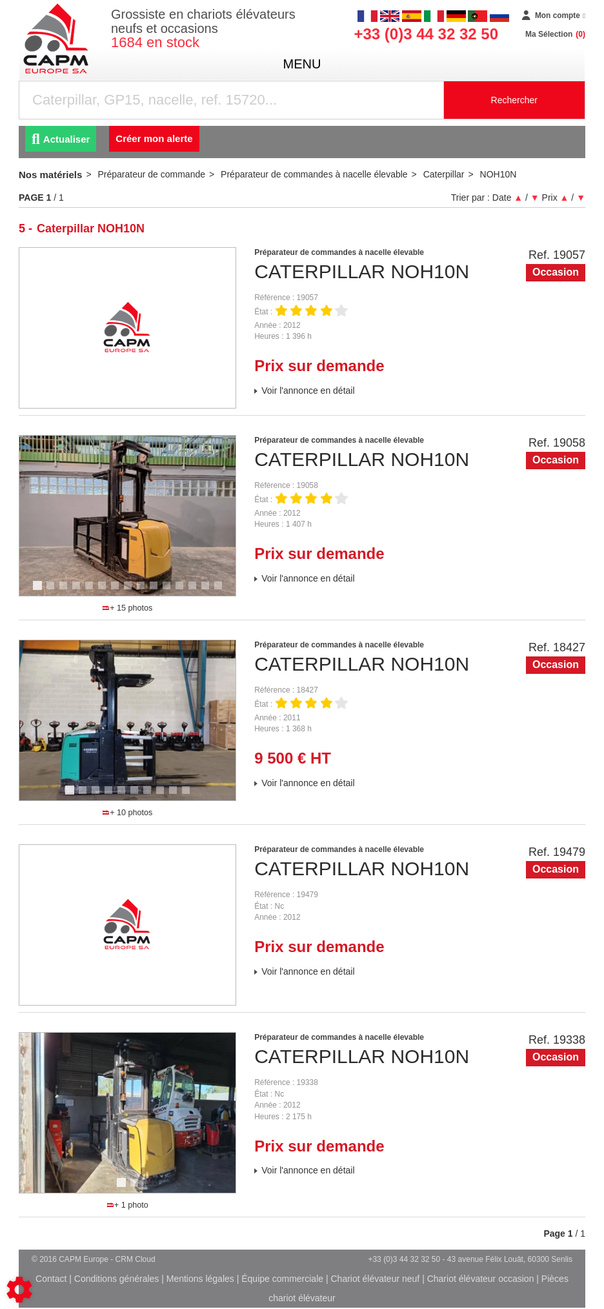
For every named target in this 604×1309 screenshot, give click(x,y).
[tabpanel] (127, 516)
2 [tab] (52, 591)
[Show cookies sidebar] (19, 1290)
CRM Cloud (136, 1259)
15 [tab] (222, 591)
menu (302, 64)
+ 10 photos (127, 812)
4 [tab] (78, 591)
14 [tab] (210, 591)
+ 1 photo (127, 1205)
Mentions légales (200, 1278)
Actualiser (61, 139)
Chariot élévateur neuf (374, 1278)
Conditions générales (116, 1278)
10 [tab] (158, 591)
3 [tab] (65, 591)
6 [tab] (103, 591)
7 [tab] (116, 591)
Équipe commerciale (282, 1278)
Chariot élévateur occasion (480, 1278)
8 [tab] (129, 591)
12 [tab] (184, 591)
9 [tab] (142, 591)
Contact (50, 1278)
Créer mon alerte (154, 138)
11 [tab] (171, 591)
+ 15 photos (127, 608)
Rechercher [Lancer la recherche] (514, 100)
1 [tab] (39, 591)
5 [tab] (91, 591)
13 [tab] (197, 591)
